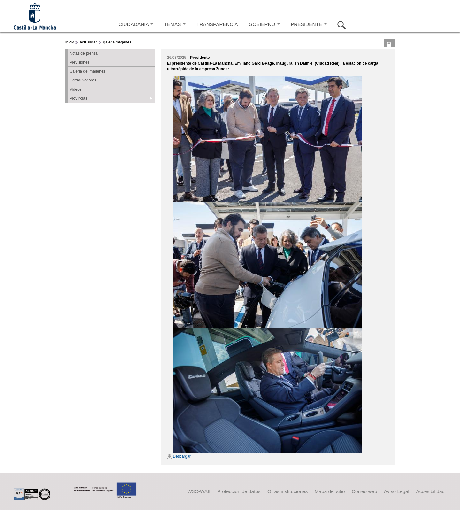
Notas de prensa (84, 53)
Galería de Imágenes (87, 71)
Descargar (179, 456)
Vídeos (75, 89)
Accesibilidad (430, 491)
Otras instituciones (287, 491)
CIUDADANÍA (136, 24)
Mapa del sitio (330, 491)
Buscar (339, 24)
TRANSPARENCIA (217, 24)
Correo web (364, 491)
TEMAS (175, 24)
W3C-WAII (199, 491)
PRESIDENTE (308, 24)
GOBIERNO (264, 24)
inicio (69, 42)
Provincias (78, 98)
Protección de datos (239, 491)
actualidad (88, 42)
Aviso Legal (396, 491)
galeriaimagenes (117, 42)
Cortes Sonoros (83, 80)
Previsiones (79, 62)
